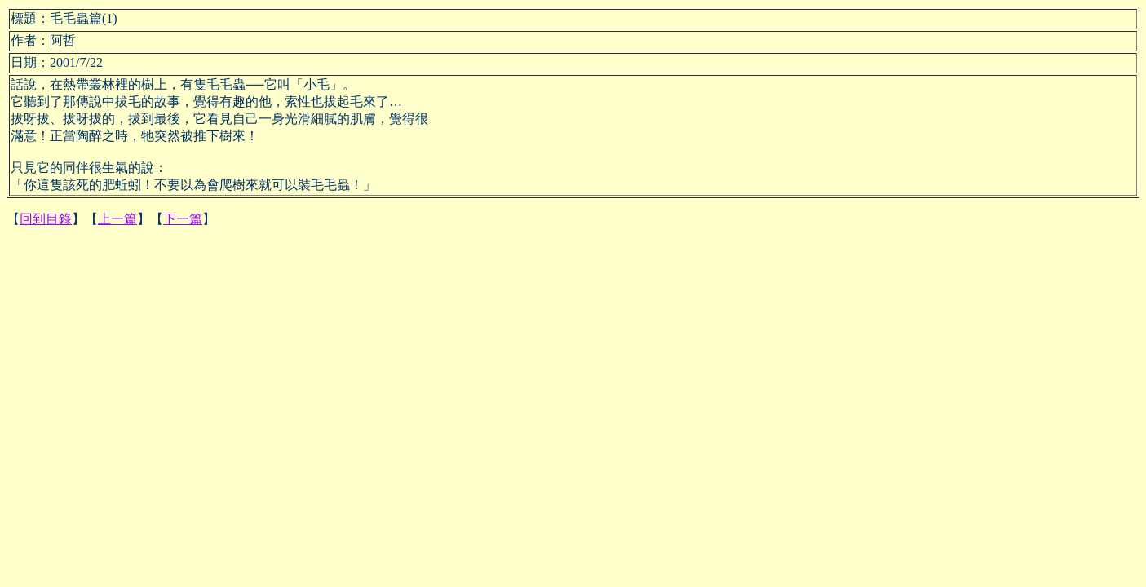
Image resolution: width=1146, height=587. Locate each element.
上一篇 (117, 219)
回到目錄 (46, 219)
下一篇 (182, 219)
